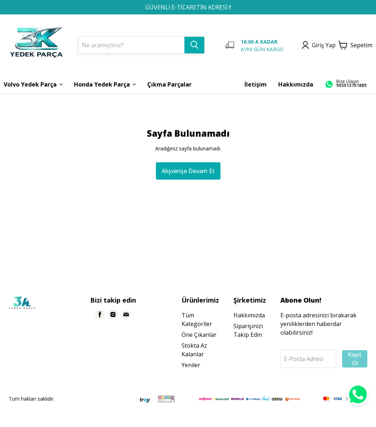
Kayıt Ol (355, 359)
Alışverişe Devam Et (188, 171)
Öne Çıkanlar (199, 335)
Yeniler (191, 365)
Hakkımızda (249, 315)
